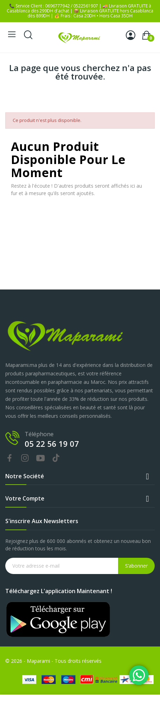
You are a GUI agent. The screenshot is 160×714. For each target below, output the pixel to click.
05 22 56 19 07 (52, 443)
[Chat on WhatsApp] (138, 675)
